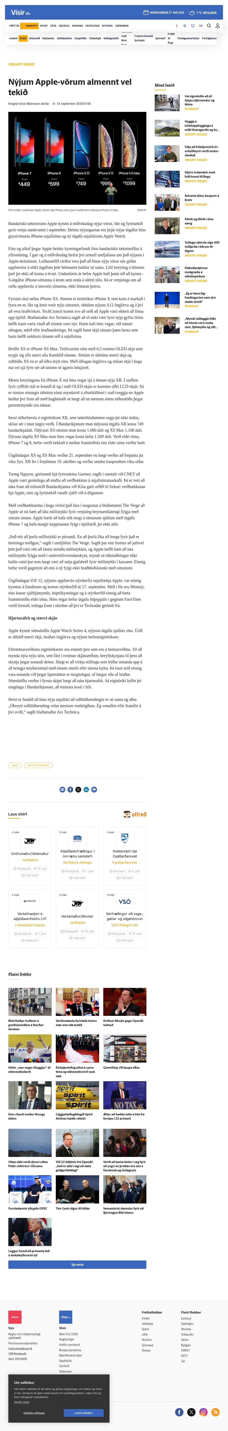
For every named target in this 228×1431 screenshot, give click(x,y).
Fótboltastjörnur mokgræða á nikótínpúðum (196, 272)
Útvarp (146, 1350)
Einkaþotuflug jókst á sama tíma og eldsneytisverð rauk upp (75, 1072)
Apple (15, 765)
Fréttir (146, 1318)
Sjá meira (77, 1265)
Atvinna (186, 1329)
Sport (145, 1329)
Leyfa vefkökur (84, 1413)
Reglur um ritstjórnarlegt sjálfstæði (24, 1336)
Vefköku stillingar (34, 1413)
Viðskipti (147, 1324)
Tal (183, 1361)
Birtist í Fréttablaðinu (38, 765)
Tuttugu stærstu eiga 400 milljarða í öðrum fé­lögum (202, 247)
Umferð (64, 1366)
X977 (184, 1356)
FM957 (185, 1350)
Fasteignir (187, 1324)
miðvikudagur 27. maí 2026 (167, 13)
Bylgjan (186, 1345)
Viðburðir (187, 1334)
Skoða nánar (22, 1402)
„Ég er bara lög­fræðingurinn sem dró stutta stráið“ (200, 298)
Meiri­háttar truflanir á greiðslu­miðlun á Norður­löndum (26, 1025)
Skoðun (147, 1340)
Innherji (186, 1318)
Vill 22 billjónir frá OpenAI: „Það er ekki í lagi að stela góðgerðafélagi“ (74, 1166)
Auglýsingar (66, 1339)
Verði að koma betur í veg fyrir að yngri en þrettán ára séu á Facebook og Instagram (124, 1166)
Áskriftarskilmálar (70, 1355)
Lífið (145, 1334)
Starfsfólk (65, 1361)
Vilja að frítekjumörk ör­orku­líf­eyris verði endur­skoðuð (202, 151)
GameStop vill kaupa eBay (121, 1067)
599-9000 (21, 1359)
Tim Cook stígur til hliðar (73, 1208)
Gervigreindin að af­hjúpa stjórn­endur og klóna (199, 100)
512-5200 (71, 1334)
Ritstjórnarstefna (70, 1350)
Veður (185, 1340)
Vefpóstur (65, 1371)
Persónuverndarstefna (22, 1343)
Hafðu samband (69, 1345)
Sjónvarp (147, 1345)
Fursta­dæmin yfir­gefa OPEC (27, 1208)
